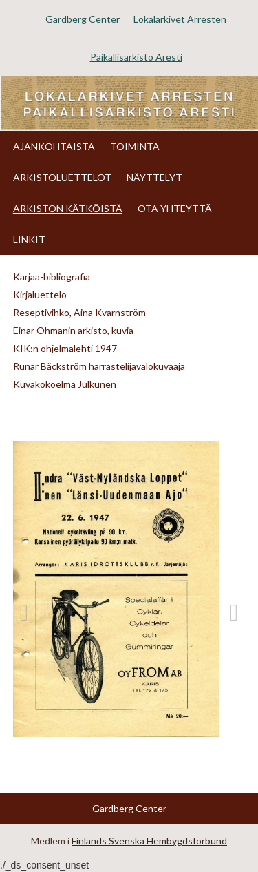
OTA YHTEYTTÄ (175, 208)
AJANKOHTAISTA (54, 146)
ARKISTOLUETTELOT (62, 177)
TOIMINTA (135, 146)
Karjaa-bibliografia (51, 276)
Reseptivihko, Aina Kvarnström (79, 312)
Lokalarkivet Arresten (179, 19)
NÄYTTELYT (154, 177)
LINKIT (29, 239)
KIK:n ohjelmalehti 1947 (65, 348)
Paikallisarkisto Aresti (136, 57)
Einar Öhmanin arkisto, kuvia (73, 330)
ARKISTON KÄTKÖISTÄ (67, 208)
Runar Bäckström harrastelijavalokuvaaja (99, 366)
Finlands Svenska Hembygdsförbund (149, 841)
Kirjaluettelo (40, 294)
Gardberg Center (82, 19)
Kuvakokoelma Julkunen (64, 384)
